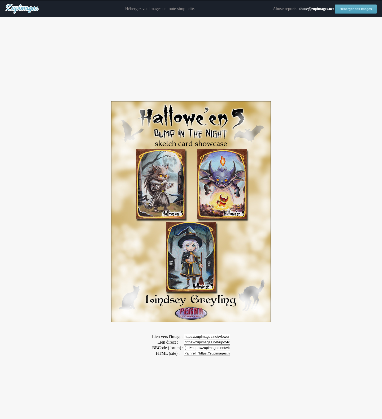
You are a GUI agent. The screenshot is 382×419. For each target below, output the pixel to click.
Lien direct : (167, 342)
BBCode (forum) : (167, 347)
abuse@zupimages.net (316, 9)
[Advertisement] (191, 59)
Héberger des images (356, 9)
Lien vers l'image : (168, 336)
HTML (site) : (168, 353)
